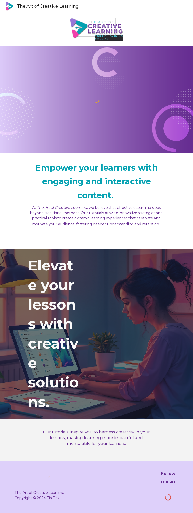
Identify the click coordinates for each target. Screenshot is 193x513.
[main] (96, 194)
